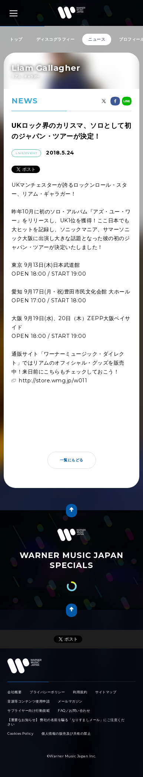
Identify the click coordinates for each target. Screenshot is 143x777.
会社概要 (14, 692)
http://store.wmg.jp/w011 (53, 380)
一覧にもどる (71, 460)
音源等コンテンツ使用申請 (28, 701)
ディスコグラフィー (55, 39)
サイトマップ (105, 692)
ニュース (96, 39)
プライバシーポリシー (47, 692)
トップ (16, 39)
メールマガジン (70, 701)
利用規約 (80, 692)
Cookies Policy (20, 733)
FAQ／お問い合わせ (74, 710)
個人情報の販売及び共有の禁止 (66, 733)
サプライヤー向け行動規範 (28, 710)
